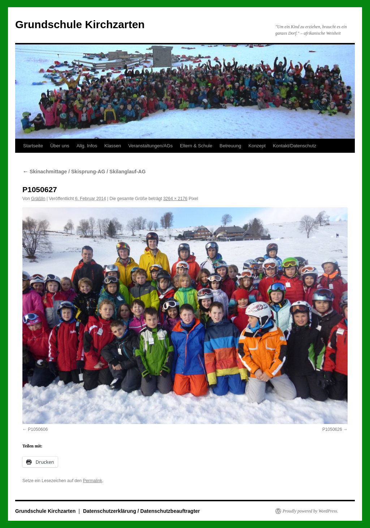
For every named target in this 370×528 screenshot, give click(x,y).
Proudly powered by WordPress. (310, 511)
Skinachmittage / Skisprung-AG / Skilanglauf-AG (84, 171)
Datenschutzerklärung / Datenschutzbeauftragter (141, 511)
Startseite (33, 145)
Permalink (92, 480)
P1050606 (38, 429)
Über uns (59, 145)
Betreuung (230, 145)
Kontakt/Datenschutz (294, 145)
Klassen (112, 145)
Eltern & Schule (196, 145)
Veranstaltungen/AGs (150, 145)
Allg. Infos (87, 145)
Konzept (257, 145)
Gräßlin (38, 198)
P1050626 (332, 429)
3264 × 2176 (175, 198)
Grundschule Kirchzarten (80, 24)
